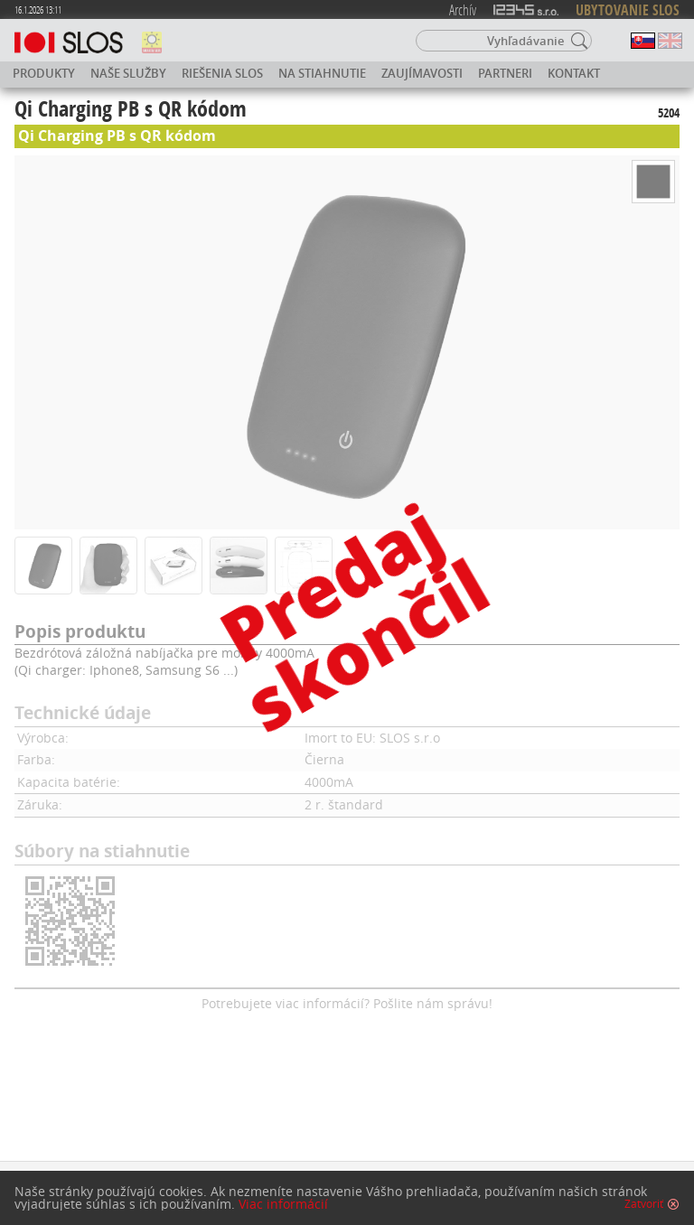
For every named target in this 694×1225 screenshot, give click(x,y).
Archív (462, 9)
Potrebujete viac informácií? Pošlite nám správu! (347, 1003)
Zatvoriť (643, 1204)
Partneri (505, 73)
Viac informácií (283, 1204)
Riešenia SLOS (222, 73)
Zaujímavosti (422, 73)
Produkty (44, 73)
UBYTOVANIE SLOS (628, 10)
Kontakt (574, 73)
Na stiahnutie (322, 73)
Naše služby (128, 73)
